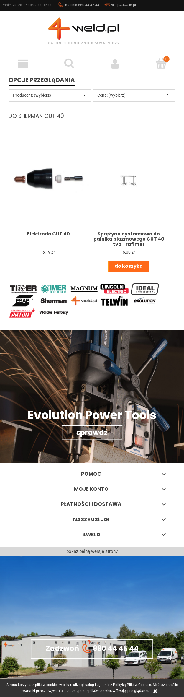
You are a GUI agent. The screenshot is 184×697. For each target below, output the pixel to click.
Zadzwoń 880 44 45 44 (92, 649)
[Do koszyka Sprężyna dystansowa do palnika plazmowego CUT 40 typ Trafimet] (129, 266)
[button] (23, 64)
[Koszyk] (161, 63)
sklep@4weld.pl (120, 5)
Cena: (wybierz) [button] (111, 95)
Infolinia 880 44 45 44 (78, 5)
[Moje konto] (115, 64)
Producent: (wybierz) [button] (32, 95)
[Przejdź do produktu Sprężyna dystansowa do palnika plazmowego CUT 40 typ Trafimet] (129, 180)
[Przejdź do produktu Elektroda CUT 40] (49, 180)
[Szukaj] (69, 63)
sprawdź (92, 432)
